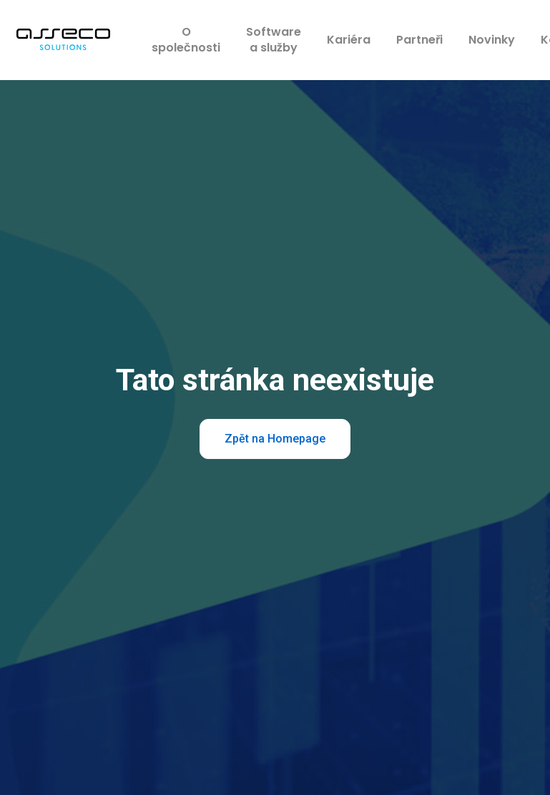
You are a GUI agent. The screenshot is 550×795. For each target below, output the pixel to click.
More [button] (461, 41)
